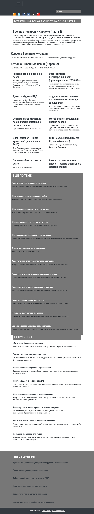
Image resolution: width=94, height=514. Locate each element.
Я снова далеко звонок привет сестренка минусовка (37, 407)
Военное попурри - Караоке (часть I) (37, 31)
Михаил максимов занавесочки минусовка (31, 235)
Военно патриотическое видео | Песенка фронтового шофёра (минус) (65, 163)
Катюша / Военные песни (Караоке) (35, 64)
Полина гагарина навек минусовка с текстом (32, 287)
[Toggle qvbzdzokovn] (18, 3)
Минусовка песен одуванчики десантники (32, 367)
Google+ (33, 14)
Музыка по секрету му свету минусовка (30, 222)
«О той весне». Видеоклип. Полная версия (64, 120)
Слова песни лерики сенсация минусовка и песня (34, 274)
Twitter (19, 14)
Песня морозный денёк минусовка (28, 300)
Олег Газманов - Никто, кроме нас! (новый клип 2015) (26, 141)
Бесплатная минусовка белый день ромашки (33, 502)
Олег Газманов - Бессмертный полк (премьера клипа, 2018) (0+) (64, 77)
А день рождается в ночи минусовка (28, 248)
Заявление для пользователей (53, 511)
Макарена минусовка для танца (27, 434)
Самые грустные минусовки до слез (29, 354)
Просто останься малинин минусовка (29, 183)
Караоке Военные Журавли (29, 53)
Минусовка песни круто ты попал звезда (30, 209)
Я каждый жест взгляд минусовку (27, 313)
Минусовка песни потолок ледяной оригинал (33, 394)
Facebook (23, 14)
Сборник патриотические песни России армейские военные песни (27, 122)
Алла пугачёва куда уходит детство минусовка (33, 261)
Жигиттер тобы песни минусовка (28, 343)
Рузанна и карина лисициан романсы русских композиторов (40, 462)
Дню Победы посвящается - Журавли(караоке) (65, 139)
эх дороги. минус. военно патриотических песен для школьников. (64, 99)
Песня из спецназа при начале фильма (30, 470)
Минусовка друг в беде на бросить (28, 381)
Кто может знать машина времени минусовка (34, 420)
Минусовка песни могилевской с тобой (29, 196)
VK (28, 14)
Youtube (38, 14)
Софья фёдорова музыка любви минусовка (31, 326)
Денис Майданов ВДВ (25, 96)
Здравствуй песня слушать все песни (30, 494)
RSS (14, 14)
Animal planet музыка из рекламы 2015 (31, 478)
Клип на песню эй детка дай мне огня (30, 486)
